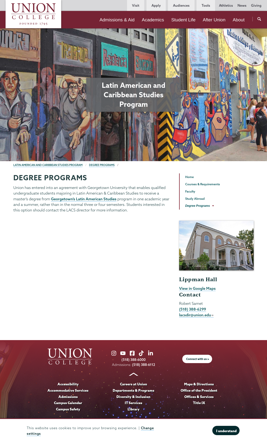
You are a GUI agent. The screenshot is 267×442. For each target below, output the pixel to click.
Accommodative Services (67, 390)
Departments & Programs (133, 390)
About (239, 19)
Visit (135, 5)
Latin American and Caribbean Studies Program (48, 165)
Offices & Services (199, 396)
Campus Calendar (68, 403)
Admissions (68, 396)
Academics (153, 19)
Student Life (183, 19)
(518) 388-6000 (133, 360)
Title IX (199, 403)
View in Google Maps (197, 288)
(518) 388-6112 (143, 365)
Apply (156, 5)
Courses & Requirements (202, 184)
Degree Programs (102, 165)
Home (189, 177)
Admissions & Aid (117, 19)
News (242, 5)
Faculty (190, 191)
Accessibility (68, 384)
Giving (256, 5)
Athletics (226, 5)
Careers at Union (133, 384)
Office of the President (199, 390)
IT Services (133, 403)
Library (133, 409)
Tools (206, 5)
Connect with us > (197, 359)
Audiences (181, 5)
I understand (226, 431)
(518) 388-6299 (192, 309)
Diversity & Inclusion (133, 396)
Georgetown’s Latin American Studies (83, 198)
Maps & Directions (199, 384)
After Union (214, 19)
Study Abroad (195, 198)
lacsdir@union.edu (196, 314)
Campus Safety (68, 409)
